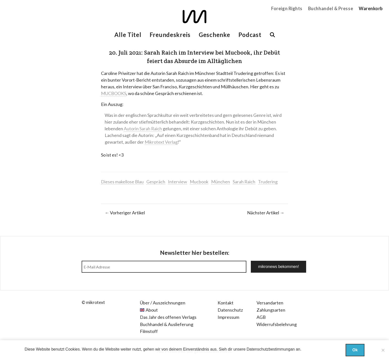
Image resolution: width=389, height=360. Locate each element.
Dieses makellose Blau (122, 181)
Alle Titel (127, 34)
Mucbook (199, 181)
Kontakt (225, 302)
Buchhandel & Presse (330, 8)
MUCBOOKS (113, 93)
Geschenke (214, 34)
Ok (354, 350)
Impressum (228, 317)
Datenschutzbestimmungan (271, 349)
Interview (177, 181)
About (152, 310)
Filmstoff (149, 331)
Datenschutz (230, 310)
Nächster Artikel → (265, 212)
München (220, 181)
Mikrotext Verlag (161, 142)
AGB (261, 317)
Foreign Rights (286, 8)
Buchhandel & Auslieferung (166, 324)
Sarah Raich (244, 181)
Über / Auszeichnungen (162, 302)
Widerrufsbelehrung (277, 324)
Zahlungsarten (271, 310)
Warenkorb (371, 8)
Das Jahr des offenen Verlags (168, 317)
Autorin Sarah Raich (143, 128)
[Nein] (382, 350)
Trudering (268, 181)
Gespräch (155, 181)
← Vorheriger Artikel (125, 212)
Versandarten (270, 302)
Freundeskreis (170, 34)
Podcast (249, 34)
